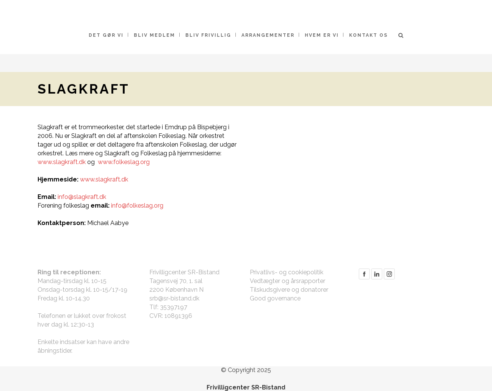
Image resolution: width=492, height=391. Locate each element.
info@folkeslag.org (137, 205)
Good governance (275, 298)
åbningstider (54, 350)
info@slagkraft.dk (82, 196)
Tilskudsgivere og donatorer (289, 289)
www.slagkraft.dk (62, 162)
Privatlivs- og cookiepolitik (286, 272)
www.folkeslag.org (124, 162)
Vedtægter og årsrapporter (287, 281)
